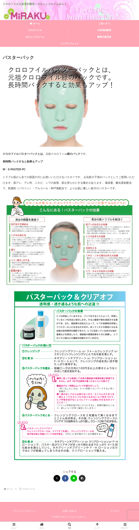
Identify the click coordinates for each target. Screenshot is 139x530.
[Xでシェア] (57, 478)
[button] (82, 478)
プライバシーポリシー (24, 511)
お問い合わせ (70, 511)
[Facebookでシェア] (65, 478)
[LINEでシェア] (73, 478)
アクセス (115, 511)
